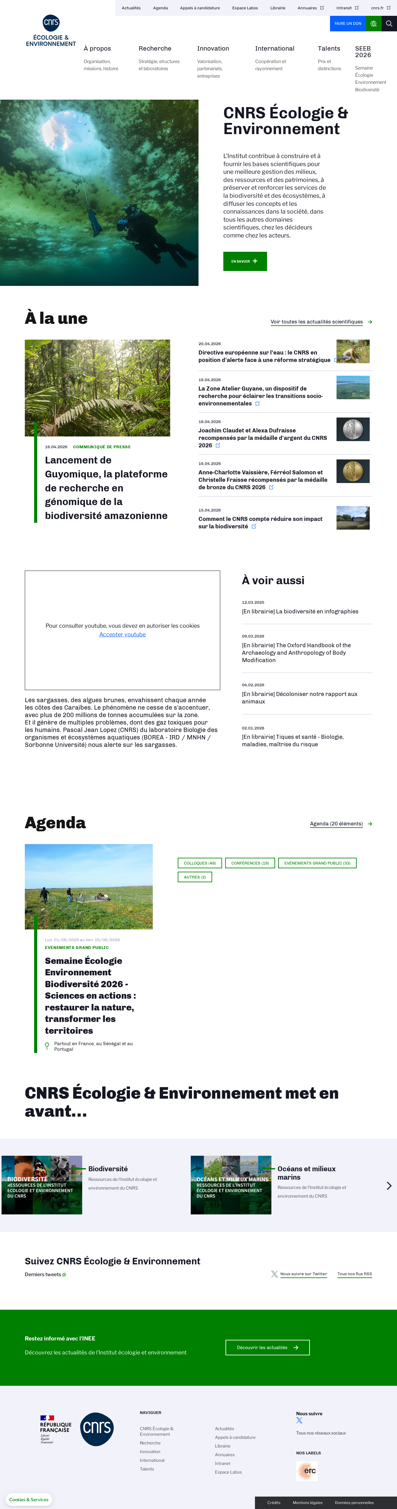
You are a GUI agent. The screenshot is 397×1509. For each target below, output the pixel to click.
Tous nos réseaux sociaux (321, 1432)
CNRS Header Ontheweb (373, 23)
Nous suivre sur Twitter (303, 1273)
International (279, 62)
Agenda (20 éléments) (336, 823)
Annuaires (307, 8)
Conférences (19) (250, 863)
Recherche (161, 62)
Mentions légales (308, 1502)
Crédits (273, 1502)
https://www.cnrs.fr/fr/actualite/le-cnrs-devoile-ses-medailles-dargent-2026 (285, 433)
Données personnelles (354, 1502)
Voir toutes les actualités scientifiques (317, 322)
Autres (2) (195, 876)
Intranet (344, 8)
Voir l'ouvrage (307, 607)
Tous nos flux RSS (354, 1273)
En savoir (240, 261)
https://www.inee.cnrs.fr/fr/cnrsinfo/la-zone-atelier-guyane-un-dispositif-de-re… (285, 391)
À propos (104, 62)
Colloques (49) (200, 863)
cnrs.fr (377, 8)
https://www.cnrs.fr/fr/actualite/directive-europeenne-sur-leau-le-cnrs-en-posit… (285, 355)
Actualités (131, 8)
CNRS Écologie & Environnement (157, 1431)
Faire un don (348, 23)
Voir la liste (307, 736)
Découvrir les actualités (262, 1347)
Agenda (160, 8)
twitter (299, 1420)
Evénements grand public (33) (317, 863)
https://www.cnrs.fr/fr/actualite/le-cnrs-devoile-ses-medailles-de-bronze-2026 (285, 475)
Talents (329, 62)
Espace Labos (245, 8)
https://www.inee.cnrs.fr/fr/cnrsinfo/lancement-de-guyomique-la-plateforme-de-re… (97, 431)
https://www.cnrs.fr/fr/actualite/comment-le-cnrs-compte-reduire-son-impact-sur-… (285, 519)
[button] (29, 1499)
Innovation (219, 65)
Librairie (277, 8)
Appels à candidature (200, 8)
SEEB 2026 (370, 72)
